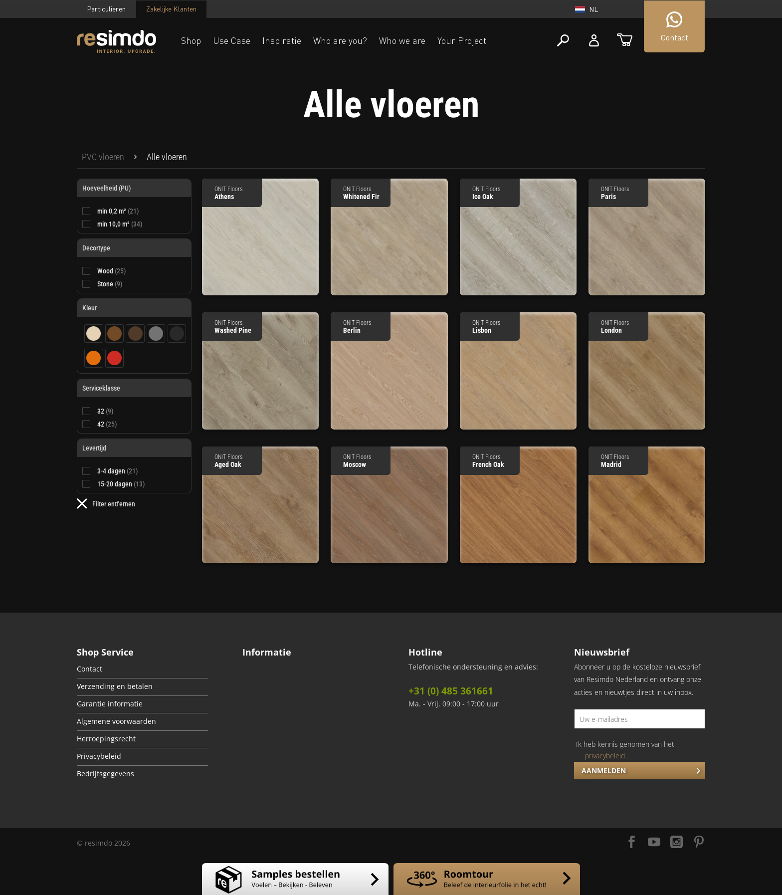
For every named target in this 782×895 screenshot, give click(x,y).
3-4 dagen (117, 471)
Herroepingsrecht (106, 738)
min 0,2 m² (118, 211)
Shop (191, 40)
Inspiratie (281, 40)
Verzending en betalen (115, 686)
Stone (110, 284)
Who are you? (340, 40)
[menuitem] (103, 157)
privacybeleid (605, 755)
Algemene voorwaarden (116, 721)
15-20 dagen (121, 484)
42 (107, 424)
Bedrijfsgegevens (105, 773)
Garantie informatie (110, 703)
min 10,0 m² (120, 224)
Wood (111, 271)
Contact (89, 669)
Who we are (402, 40)
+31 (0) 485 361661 (450, 690)
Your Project (461, 40)
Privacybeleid (99, 756)
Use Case (231, 40)
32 (105, 411)
